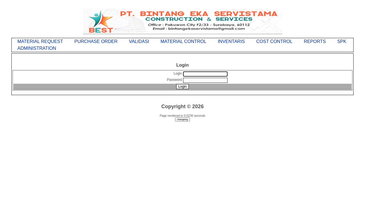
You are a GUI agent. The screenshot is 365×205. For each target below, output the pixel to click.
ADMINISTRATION (36, 48)
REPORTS (315, 41)
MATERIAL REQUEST (40, 41)
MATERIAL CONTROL (183, 41)
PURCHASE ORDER (95, 41)
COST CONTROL (274, 41)
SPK (341, 41)
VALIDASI (139, 41)
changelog (182, 119)
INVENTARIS (231, 41)
